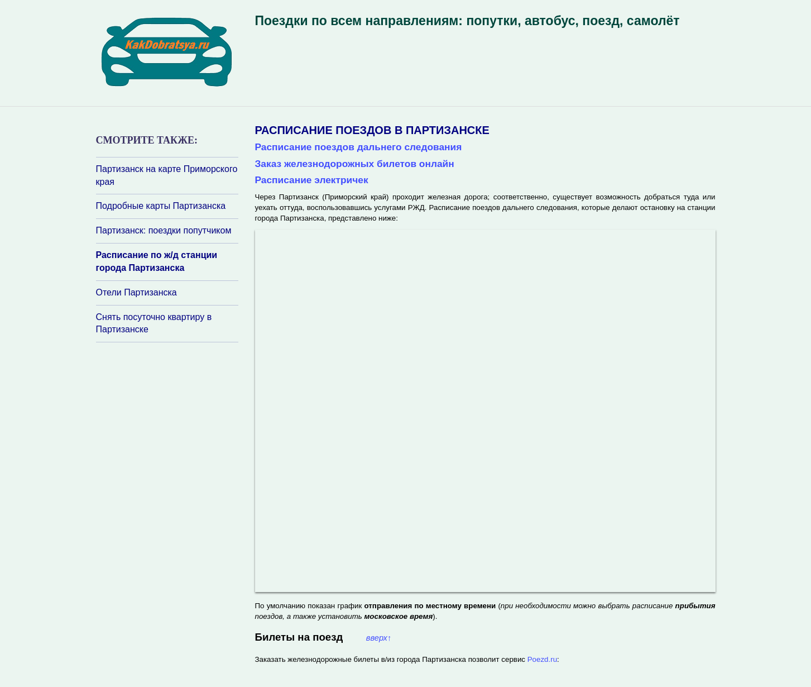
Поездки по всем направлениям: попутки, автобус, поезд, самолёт (467, 20)
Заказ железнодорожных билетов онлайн (354, 163)
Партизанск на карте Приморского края (167, 175)
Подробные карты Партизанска (161, 206)
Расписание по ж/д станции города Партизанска (157, 261)
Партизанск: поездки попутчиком (164, 230)
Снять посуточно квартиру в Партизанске (154, 323)
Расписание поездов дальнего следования (358, 146)
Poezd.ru (542, 659)
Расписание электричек (311, 179)
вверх (378, 637)
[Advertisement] (163, 491)
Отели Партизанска (136, 292)
